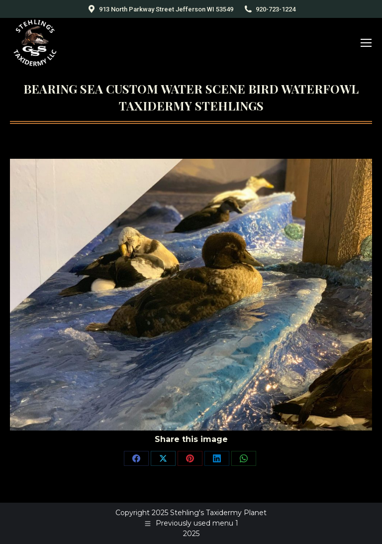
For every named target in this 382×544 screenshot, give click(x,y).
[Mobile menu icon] (366, 43)
